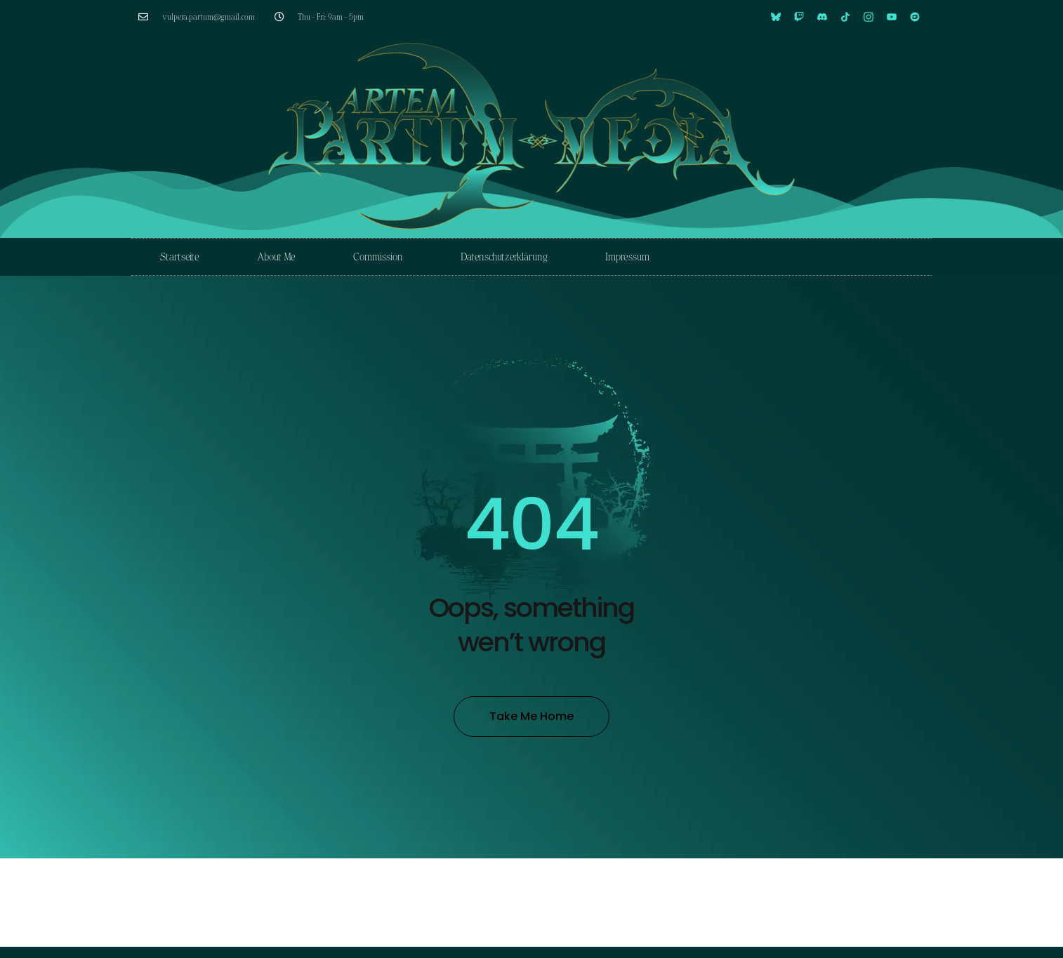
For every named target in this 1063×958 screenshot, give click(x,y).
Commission (378, 256)
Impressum (627, 256)
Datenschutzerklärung (504, 256)
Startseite (179, 256)
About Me (276, 256)
